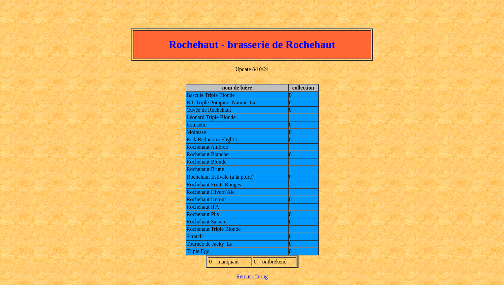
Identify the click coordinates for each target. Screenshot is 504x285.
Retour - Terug (252, 276)
